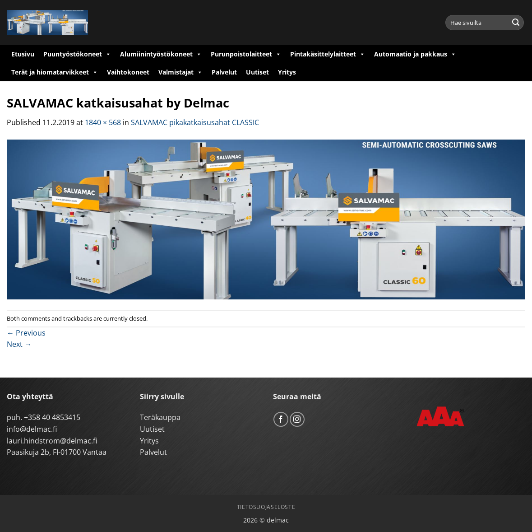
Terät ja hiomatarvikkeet (54, 72)
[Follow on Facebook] (280, 419)
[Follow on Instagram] (297, 419)
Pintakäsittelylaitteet (327, 54)
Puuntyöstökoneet (77, 54)
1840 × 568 (103, 122)
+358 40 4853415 (52, 417)
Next (19, 344)
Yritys (287, 72)
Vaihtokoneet (128, 72)
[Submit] (515, 22)
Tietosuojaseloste (266, 507)
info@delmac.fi (32, 429)
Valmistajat (180, 72)
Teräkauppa (160, 417)
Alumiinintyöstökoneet (161, 54)
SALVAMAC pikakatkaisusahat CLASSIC (195, 122)
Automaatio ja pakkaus (415, 54)
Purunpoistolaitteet (246, 54)
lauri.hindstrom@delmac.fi (52, 441)
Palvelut (224, 72)
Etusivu (22, 54)
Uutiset (257, 72)
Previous (26, 333)
